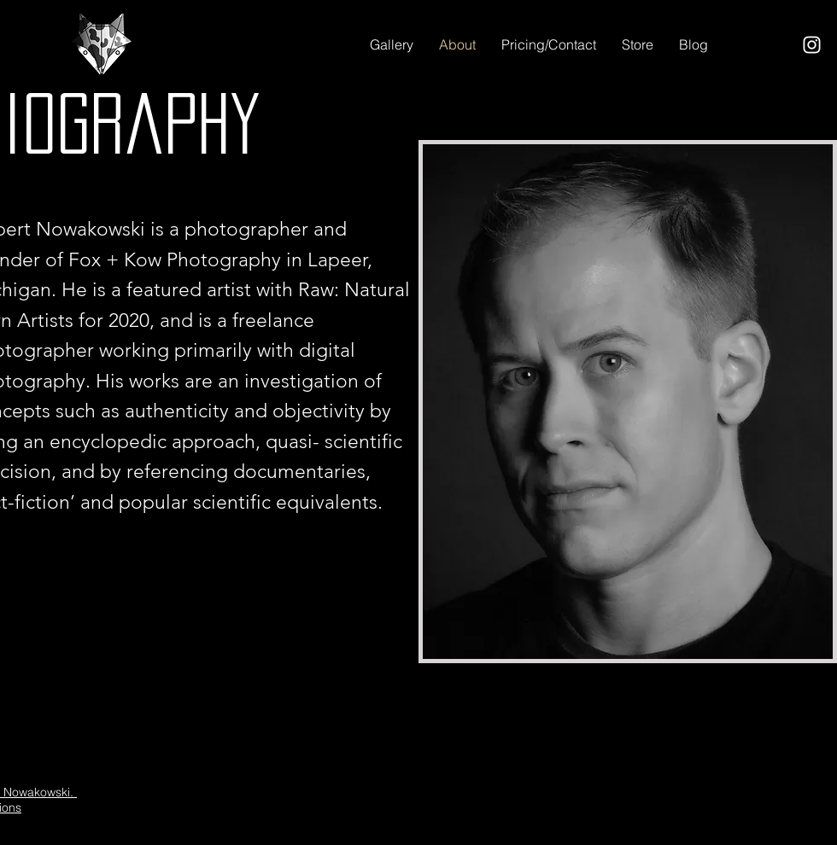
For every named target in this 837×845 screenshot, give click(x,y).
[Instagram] (811, 44)
